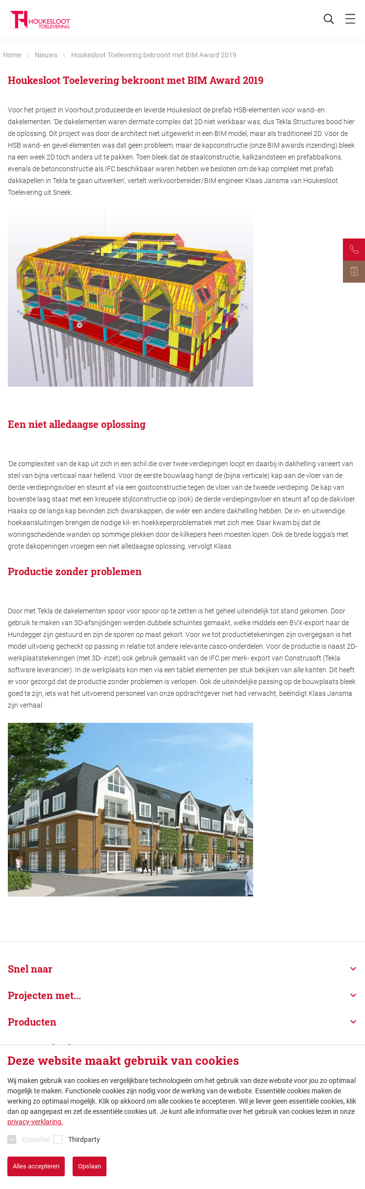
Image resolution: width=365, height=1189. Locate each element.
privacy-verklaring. (35, 1122)
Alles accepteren (36, 1166)
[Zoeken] (324, 20)
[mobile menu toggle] (350, 20)
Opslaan (89, 1166)
